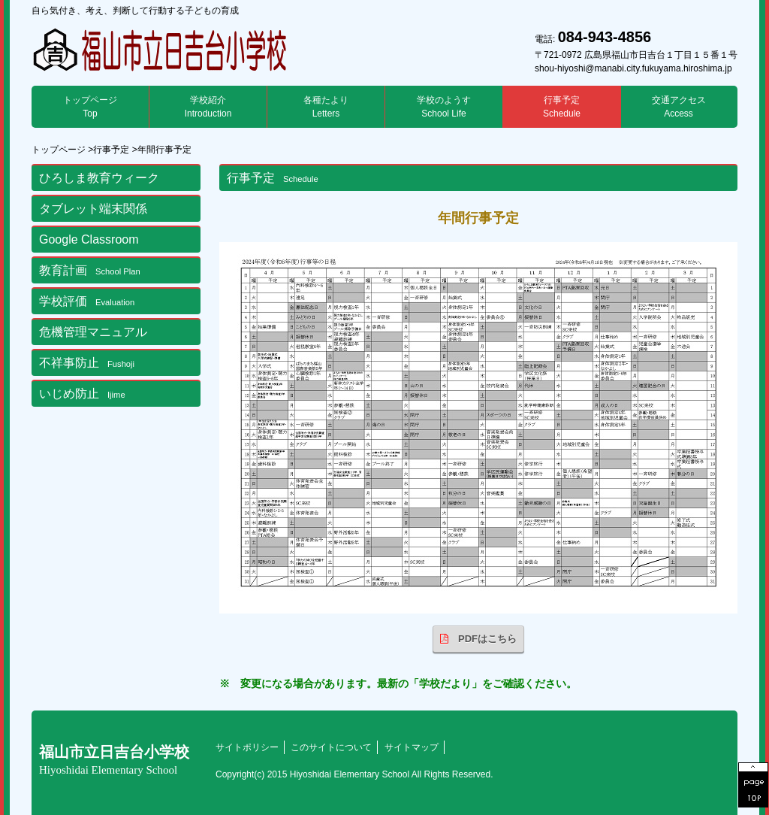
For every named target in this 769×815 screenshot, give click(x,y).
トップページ (90, 107)
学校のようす (444, 107)
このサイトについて (331, 747)
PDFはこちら (478, 638)
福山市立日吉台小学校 (114, 760)
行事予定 (562, 107)
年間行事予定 (164, 149)
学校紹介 (208, 107)
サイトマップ (411, 747)
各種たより (325, 107)
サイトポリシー (247, 747)
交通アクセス (679, 107)
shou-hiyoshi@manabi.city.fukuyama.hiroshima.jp (633, 68)
